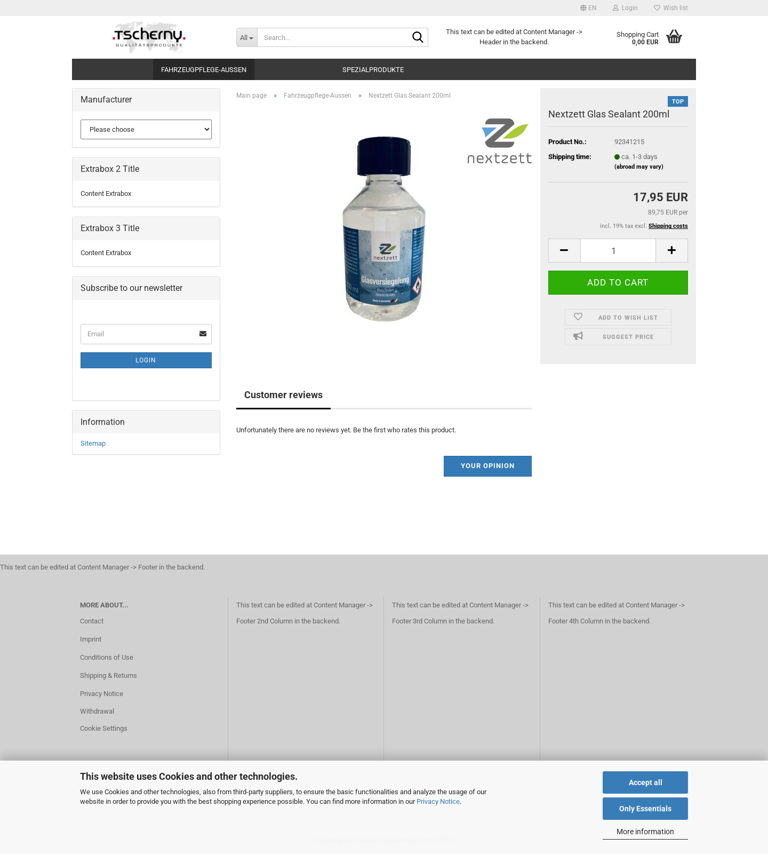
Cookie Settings (103, 728)
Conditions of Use (106, 657)
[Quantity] (618, 251)
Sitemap (93, 443)
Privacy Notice (438, 801)
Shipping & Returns (108, 675)
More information (645, 831)
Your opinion (488, 466)
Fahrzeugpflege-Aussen (203, 70)
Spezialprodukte (373, 70)
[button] (588, 8)
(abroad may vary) (638, 166)
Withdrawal (97, 711)
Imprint (90, 639)
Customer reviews (283, 394)
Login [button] (625, 8)
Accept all (645, 782)
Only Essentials (645, 808)
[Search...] (246, 37)
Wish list (671, 8)
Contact (91, 621)
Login (145, 360)
